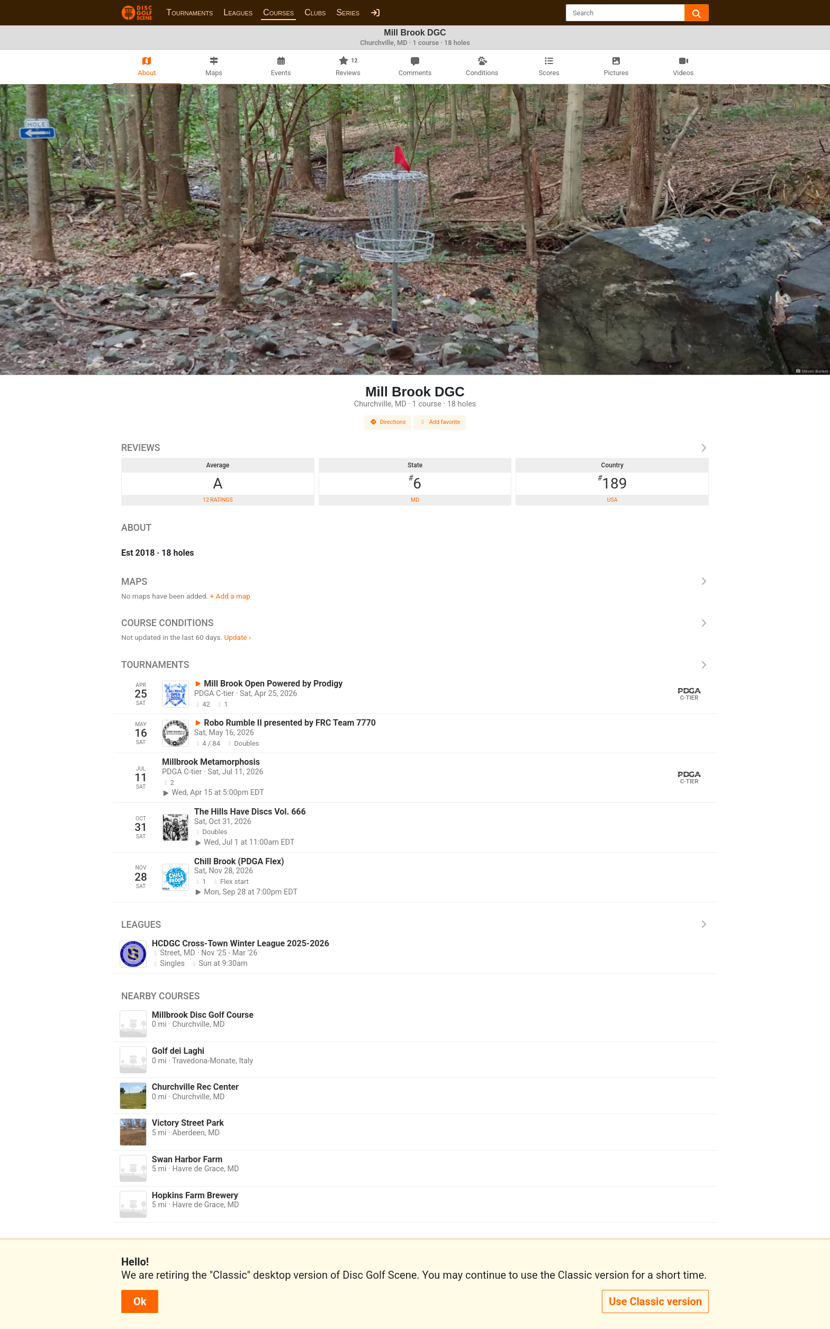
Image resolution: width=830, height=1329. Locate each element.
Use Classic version (655, 1301)
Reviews (415, 447)
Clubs (315, 12)
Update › (237, 637)
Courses (278, 12)
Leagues (237, 12)
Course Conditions (415, 623)
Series (347, 12)
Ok (139, 1301)
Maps (415, 581)
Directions (388, 422)
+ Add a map (230, 596)
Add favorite (440, 422)
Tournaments (189, 12)
